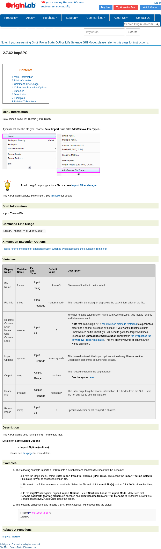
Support (72, 17)
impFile (6, 536)
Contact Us (143, 17)
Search (132, 32)
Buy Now (106, 7)
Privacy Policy (16, 547)
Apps (30, 17)
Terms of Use (30, 547)
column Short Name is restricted (119, 324)
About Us (121, 17)
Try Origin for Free (126, 7)
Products (11, 17)
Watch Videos (150, 7)
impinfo (16, 536)
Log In (157, 3)
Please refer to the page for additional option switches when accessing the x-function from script (54, 248)
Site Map (4, 547)
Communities (95, 17)
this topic (55, 195)
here (91, 377)
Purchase (50, 17)
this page (122, 42)
